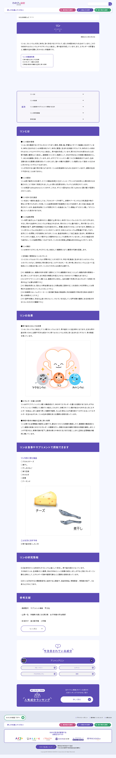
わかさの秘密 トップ (24, 17)
